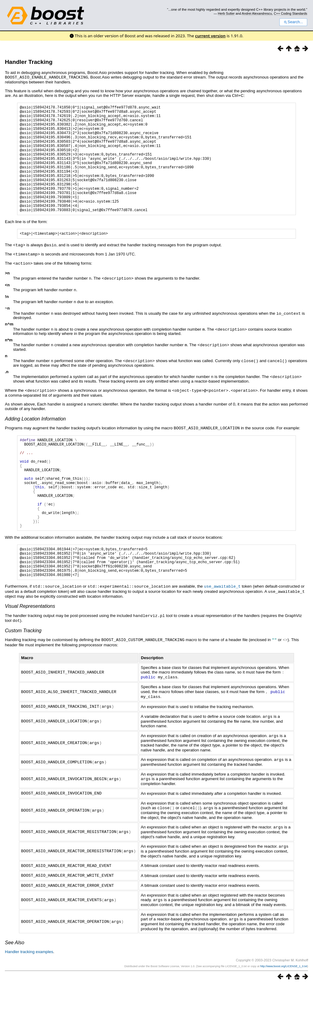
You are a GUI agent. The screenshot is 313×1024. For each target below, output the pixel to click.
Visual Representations (30, 651)
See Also (14, 981)
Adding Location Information (35, 439)
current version (210, 36)
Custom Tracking (23, 674)
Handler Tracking (29, 62)
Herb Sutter (226, 13)
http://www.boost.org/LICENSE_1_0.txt (283, 1004)
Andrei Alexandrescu (257, 13)
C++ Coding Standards (290, 13)
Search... (293, 22)
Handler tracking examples (29, 990)
